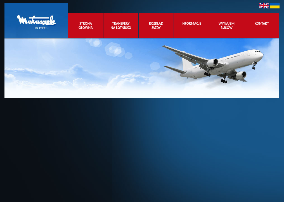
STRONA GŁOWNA (86, 25)
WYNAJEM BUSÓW (227, 25)
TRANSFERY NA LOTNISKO (121, 25)
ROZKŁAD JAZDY (156, 25)
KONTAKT (262, 25)
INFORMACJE (191, 25)
